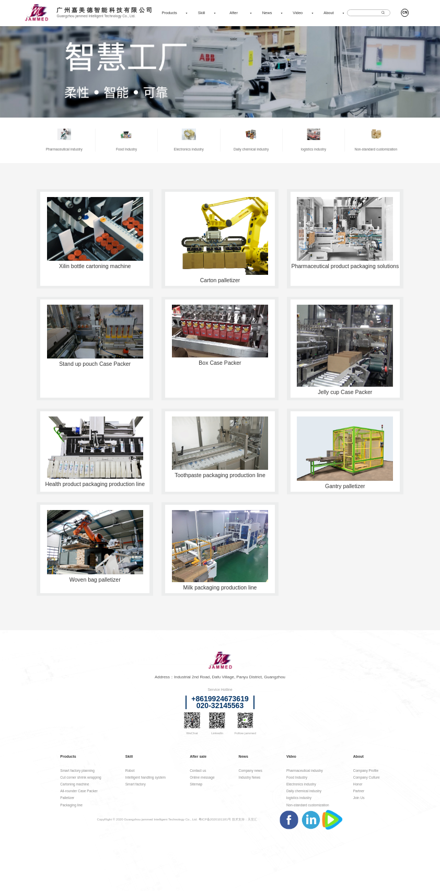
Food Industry (296, 777)
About (328, 12)
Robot (130, 770)
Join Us (359, 798)
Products (169, 12)
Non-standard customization (307, 805)
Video (298, 12)
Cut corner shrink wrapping (80, 777)
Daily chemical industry (303, 791)
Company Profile (366, 770)
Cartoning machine (74, 784)
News (267, 12)
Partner (359, 791)
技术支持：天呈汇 (244, 819)
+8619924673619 (220, 699)
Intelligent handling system (145, 777)
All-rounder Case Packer (79, 791)
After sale (233, 25)
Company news (250, 770)
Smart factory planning (77, 770)
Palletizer (67, 798)
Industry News (250, 777)
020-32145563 (220, 705)
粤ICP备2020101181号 (215, 819)
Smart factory (135, 784)
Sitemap (196, 784)
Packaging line (71, 805)
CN (404, 12)
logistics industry (298, 798)
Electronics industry (301, 784)
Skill (201, 12)
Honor (358, 784)
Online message (202, 777)
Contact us (198, 770)
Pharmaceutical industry (304, 770)
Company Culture (366, 777)
